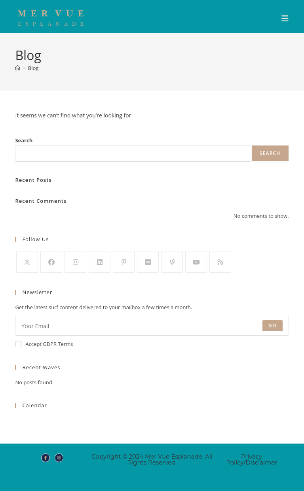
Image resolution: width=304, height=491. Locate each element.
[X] (27, 262)
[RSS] (220, 262)
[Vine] (172, 262)
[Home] (17, 68)
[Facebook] (51, 262)
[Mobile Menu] (285, 18)
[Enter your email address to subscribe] (152, 326)
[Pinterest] (124, 262)
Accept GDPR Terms (44, 343)
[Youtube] (196, 262)
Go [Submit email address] (272, 325)
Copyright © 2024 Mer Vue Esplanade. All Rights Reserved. (152, 459)
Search (23, 140)
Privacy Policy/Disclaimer (251, 459)
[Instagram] (75, 262)
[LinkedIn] (99, 262)
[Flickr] (148, 262)
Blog (33, 68)
